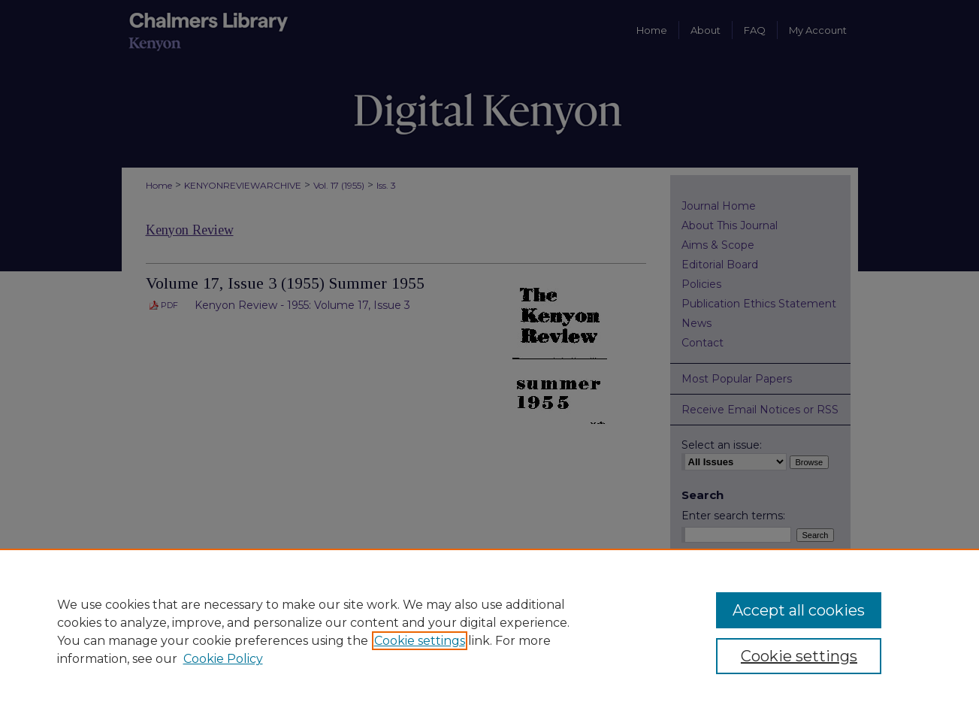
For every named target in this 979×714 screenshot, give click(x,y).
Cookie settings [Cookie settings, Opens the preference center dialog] (799, 656)
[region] (489, 631)
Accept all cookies (799, 610)
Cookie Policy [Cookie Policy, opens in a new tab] (223, 659)
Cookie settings (419, 641)
